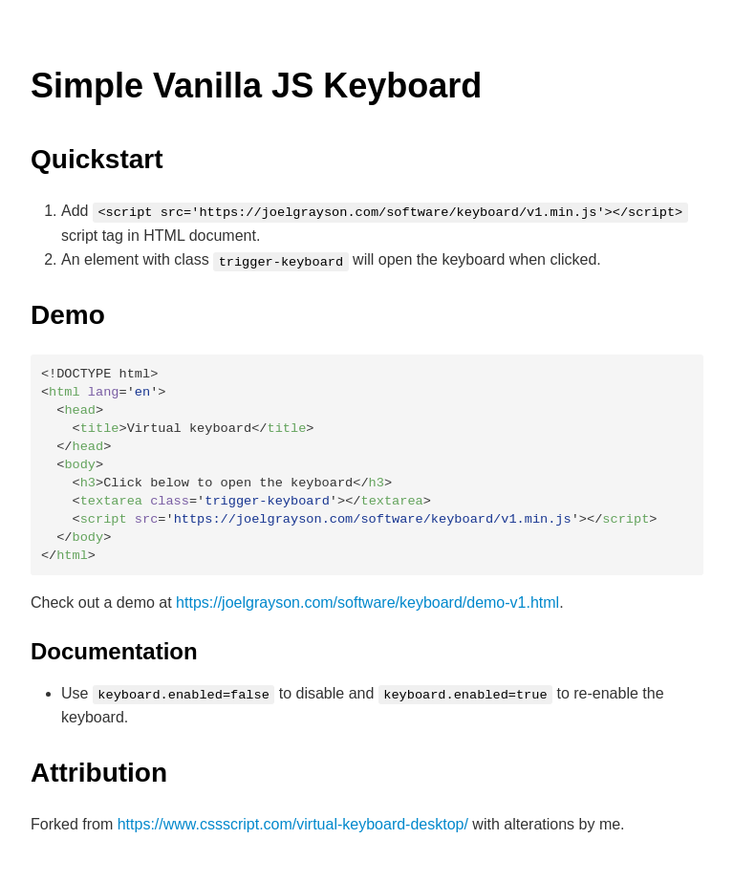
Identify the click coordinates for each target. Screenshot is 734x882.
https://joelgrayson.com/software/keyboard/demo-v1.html (367, 602)
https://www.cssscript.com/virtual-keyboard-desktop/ (293, 824)
